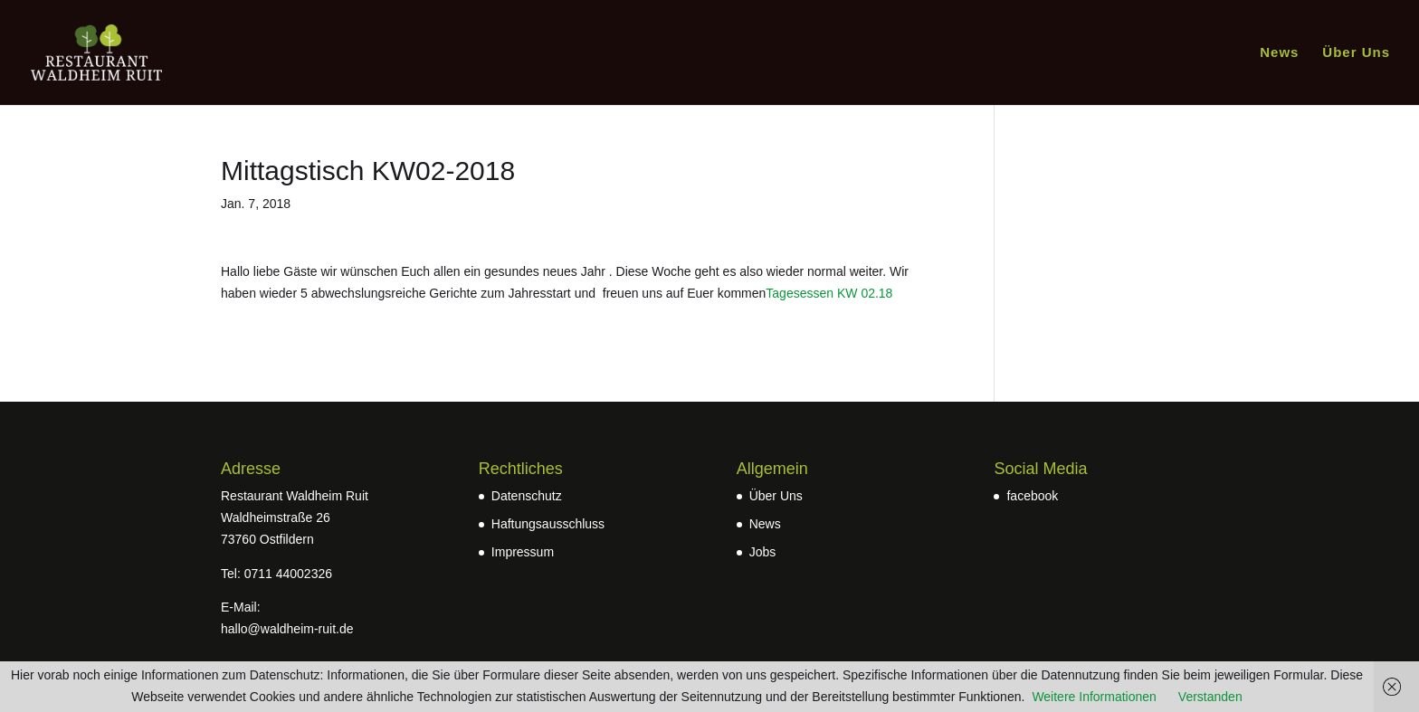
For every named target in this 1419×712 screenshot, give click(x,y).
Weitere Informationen (1094, 696)
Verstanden (1210, 696)
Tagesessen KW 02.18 (829, 293)
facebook (1032, 496)
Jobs (762, 552)
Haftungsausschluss (548, 524)
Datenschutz (526, 496)
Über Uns (1356, 53)
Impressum (522, 552)
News (1279, 53)
